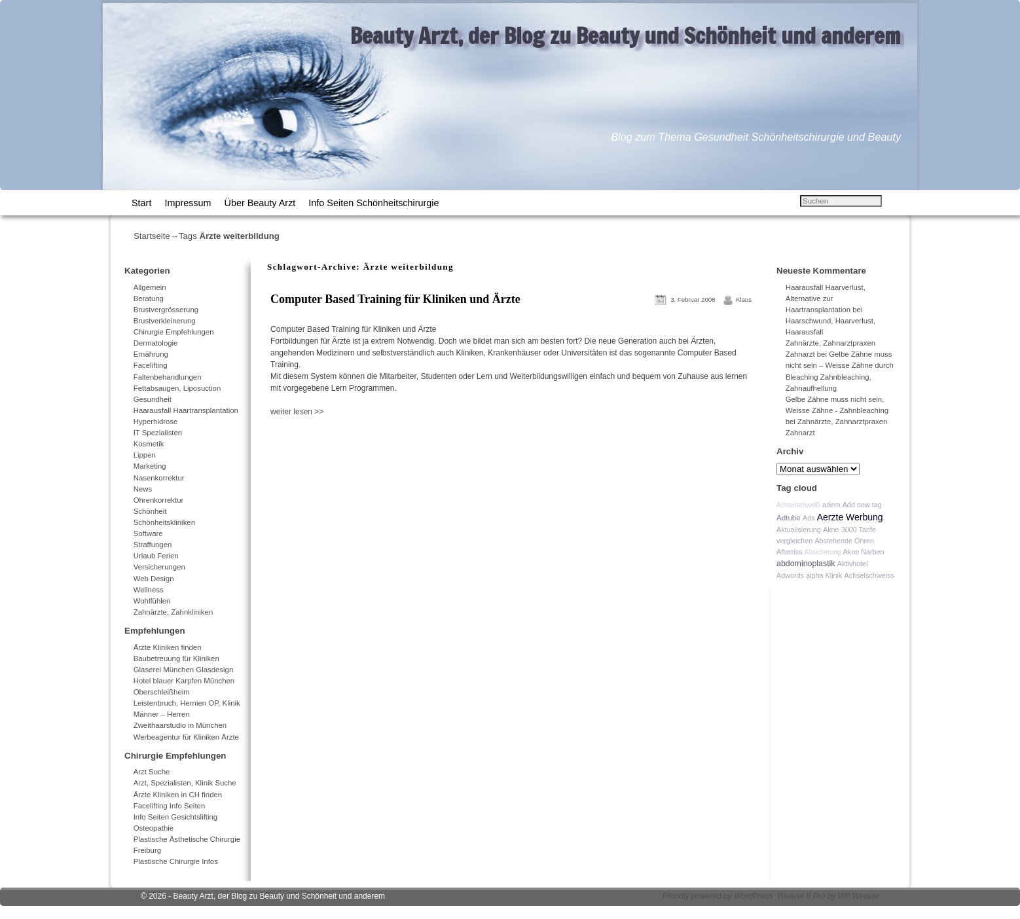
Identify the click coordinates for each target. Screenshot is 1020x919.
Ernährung (151, 354)
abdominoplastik (805, 563)
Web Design (154, 579)
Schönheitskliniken (164, 522)
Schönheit (150, 511)
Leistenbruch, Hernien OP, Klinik (187, 703)
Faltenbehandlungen (168, 377)
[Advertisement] (420, 446)
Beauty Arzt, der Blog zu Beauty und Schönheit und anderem (625, 35)
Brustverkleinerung (165, 321)
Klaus (744, 299)
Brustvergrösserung (166, 310)
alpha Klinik (824, 575)
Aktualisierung (798, 529)
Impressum (187, 203)
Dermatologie (156, 343)
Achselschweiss (869, 575)
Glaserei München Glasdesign (184, 670)
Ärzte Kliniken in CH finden (178, 795)
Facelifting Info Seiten (170, 806)
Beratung (149, 298)
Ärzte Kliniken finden (168, 647)
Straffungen (153, 545)
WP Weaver (858, 896)
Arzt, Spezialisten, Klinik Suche (185, 783)
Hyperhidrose (156, 421)
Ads (809, 518)
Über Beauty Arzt (260, 203)
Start (141, 203)
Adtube (788, 517)
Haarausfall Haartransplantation (186, 410)
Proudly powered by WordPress (718, 896)
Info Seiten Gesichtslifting (176, 817)
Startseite (152, 236)
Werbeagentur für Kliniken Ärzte (186, 737)
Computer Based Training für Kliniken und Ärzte (395, 299)
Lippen (145, 455)
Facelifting (151, 365)
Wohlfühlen (152, 601)
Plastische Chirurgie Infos (176, 861)
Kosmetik (149, 444)
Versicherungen (159, 567)
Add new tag (862, 505)
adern (831, 505)
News (143, 489)
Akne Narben (863, 552)
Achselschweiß (798, 505)
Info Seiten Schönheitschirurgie (373, 203)
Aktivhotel (852, 564)
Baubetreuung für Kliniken (176, 658)
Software (148, 533)
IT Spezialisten (158, 433)
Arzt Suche (152, 772)
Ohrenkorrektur (159, 500)
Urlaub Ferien (156, 556)
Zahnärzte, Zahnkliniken (173, 612)
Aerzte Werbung (850, 517)
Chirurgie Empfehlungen (174, 332)
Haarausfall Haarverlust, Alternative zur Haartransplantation (825, 298)
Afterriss (789, 552)
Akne (831, 529)
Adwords (790, 575)
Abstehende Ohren (844, 541)
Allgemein (150, 287)
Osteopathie (153, 828)
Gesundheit (153, 399)
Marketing (150, 466)
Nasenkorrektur (159, 478)
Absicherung (823, 552)
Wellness (149, 590)
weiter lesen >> (296, 411)
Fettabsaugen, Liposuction (177, 388)
